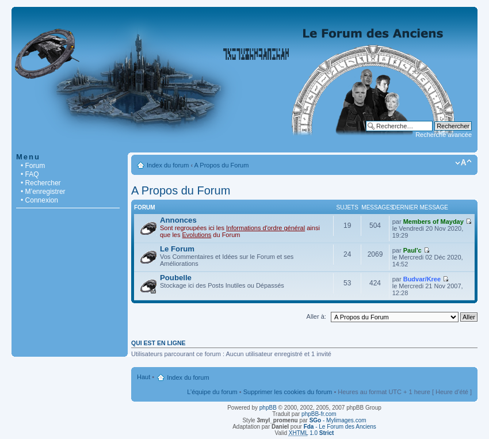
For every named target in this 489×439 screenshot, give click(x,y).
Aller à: (316, 316)
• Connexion (39, 200)
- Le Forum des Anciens (340, 426)
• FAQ (30, 174)
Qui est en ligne (158, 342)
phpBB (268, 407)
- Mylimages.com (338, 420)
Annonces (178, 220)
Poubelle (176, 277)
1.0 (311, 433)
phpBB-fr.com (319, 414)
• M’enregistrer (43, 192)
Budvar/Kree (422, 279)
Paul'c (412, 250)
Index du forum (168, 165)
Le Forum (177, 249)
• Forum (33, 166)
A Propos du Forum (221, 165)
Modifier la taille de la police (463, 163)
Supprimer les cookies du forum (288, 391)
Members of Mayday (433, 221)
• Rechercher (41, 183)
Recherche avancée (443, 134)
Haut (143, 376)
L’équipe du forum (212, 391)
